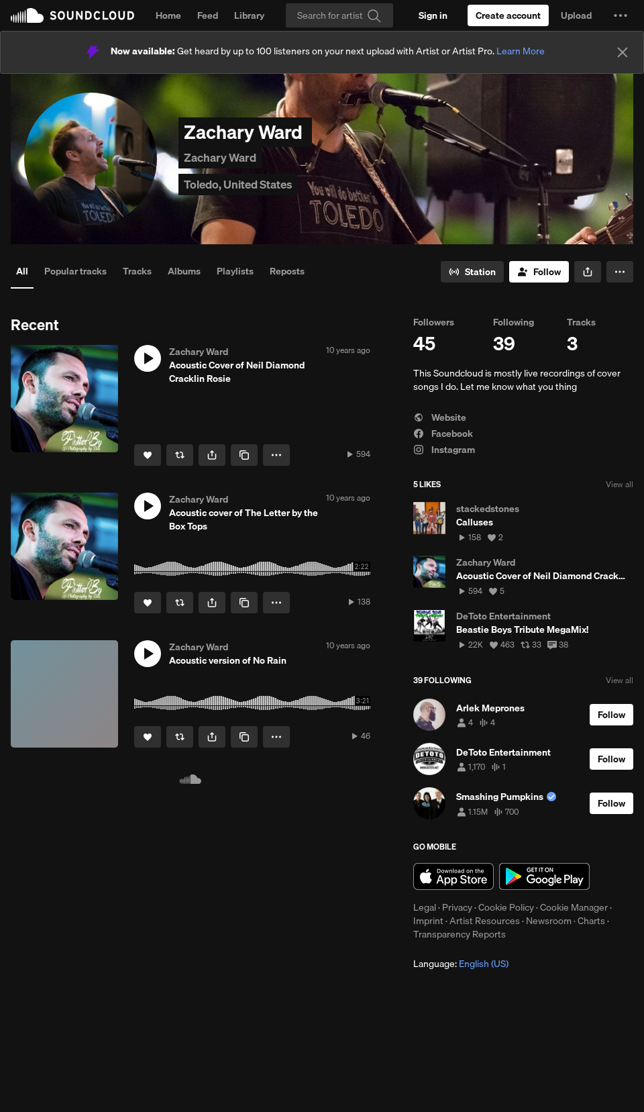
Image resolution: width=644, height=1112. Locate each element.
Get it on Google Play (544, 876)
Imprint (428, 920)
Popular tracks (75, 271)
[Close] (622, 52)
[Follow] (539, 272)
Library (249, 15)
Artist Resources (484, 920)
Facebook (443, 433)
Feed (207, 15)
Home (168, 15)
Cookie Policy (506, 907)
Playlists (235, 271)
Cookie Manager (574, 907)
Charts (591, 920)
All (22, 271)
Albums (184, 271)
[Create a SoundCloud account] (508, 15)
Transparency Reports (459, 934)
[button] (620, 15)
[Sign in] (433, 15)
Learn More (520, 51)
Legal (424, 907)
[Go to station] (472, 272)
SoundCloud (72, 15)
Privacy (457, 907)
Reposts (287, 271)
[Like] (147, 455)
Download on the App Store (453, 876)
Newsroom (549, 920)
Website (439, 417)
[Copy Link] (244, 455)
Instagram (444, 449)
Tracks (137, 271)
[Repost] (179, 455)
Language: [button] (460, 963)
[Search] (339, 15)
